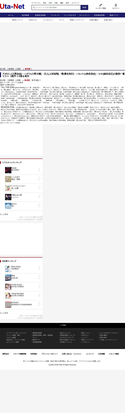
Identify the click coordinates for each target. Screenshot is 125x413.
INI (12, 206)
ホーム (10, 15)
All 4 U (14, 204)
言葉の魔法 (93, 20)
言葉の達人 (108, 20)
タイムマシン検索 (13, 342)
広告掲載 (101, 354)
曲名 (44, 3)
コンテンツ (90, 354)
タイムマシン (84, 15)
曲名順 (27, 69)
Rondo (14, 168)
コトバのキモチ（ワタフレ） (109, 333)
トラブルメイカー (18, 186)
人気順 (18, 69)
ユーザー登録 (100, 8)
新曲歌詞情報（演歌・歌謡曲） (43, 335)
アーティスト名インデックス (16, 333)
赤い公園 (14, 188)
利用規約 (33, 354)
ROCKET (15, 303)
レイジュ (14, 197)
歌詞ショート (17, 20)
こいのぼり (15, 177)
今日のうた (32, 20)
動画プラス (114, 15)
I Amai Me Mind (17, 294)
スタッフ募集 (114, 354)
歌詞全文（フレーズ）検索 (16, 340)
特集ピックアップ (77, 20)
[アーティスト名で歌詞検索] (56, 7)
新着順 (11, 69)
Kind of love (16, 267)
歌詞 (67, 3)
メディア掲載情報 (19, 354)
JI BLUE (14, 278)
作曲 (56, 3)
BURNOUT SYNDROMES (21, 305)
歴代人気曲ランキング (67, 340)
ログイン (115, 8)
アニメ (61, 20)
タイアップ (75, 3)
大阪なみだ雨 (16, 195)
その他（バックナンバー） (109, 340)
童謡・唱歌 (15, 179)
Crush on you (16, 285)
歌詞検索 (25, 15)
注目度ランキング (66, 342)
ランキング (55, 15)
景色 (13, 276)
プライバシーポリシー (49, 354)
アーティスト (36, 3)
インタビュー (48, 20)
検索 (84, 7)
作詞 (50, 3)
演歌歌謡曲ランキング (67, 335)
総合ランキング (65, 333)
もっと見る (4, 214)
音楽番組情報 (99, 15)
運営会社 (5, 354)
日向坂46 (15, 269)
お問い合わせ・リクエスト (72, 354)
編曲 (61, 3)
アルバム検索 (11, 337)
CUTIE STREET (17, 287)
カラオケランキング (67, 337)
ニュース (84, 337)
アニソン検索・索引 (13, 335)
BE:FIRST (15, 170)
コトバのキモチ (70, 15)
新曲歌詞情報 (40, 15)
